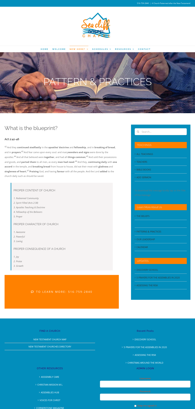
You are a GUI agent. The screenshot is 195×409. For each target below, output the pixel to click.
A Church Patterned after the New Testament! (171, 3)
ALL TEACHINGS (144, 154)
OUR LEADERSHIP (145, 239)
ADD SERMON (143, 177)
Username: (145, 378)
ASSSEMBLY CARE (50, 376)
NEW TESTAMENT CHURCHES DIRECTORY (49, 346)
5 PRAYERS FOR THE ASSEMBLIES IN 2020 (158, 277)
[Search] (138, 131)
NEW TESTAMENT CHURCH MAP (49, 339)
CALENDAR (142, 247)
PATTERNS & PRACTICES (148, 231)
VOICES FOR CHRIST (50, 400)
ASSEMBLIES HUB (50, 392)
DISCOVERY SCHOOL (147, 269)
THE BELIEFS (142, 216)
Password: (145, 391)
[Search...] (161, 131)
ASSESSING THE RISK (147, 285)
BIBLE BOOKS (143, 169)
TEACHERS (141, 161)
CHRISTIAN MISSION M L (50, 384)
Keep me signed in (147, 405)
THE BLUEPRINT (144, 223)
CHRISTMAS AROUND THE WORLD (145, 362)
